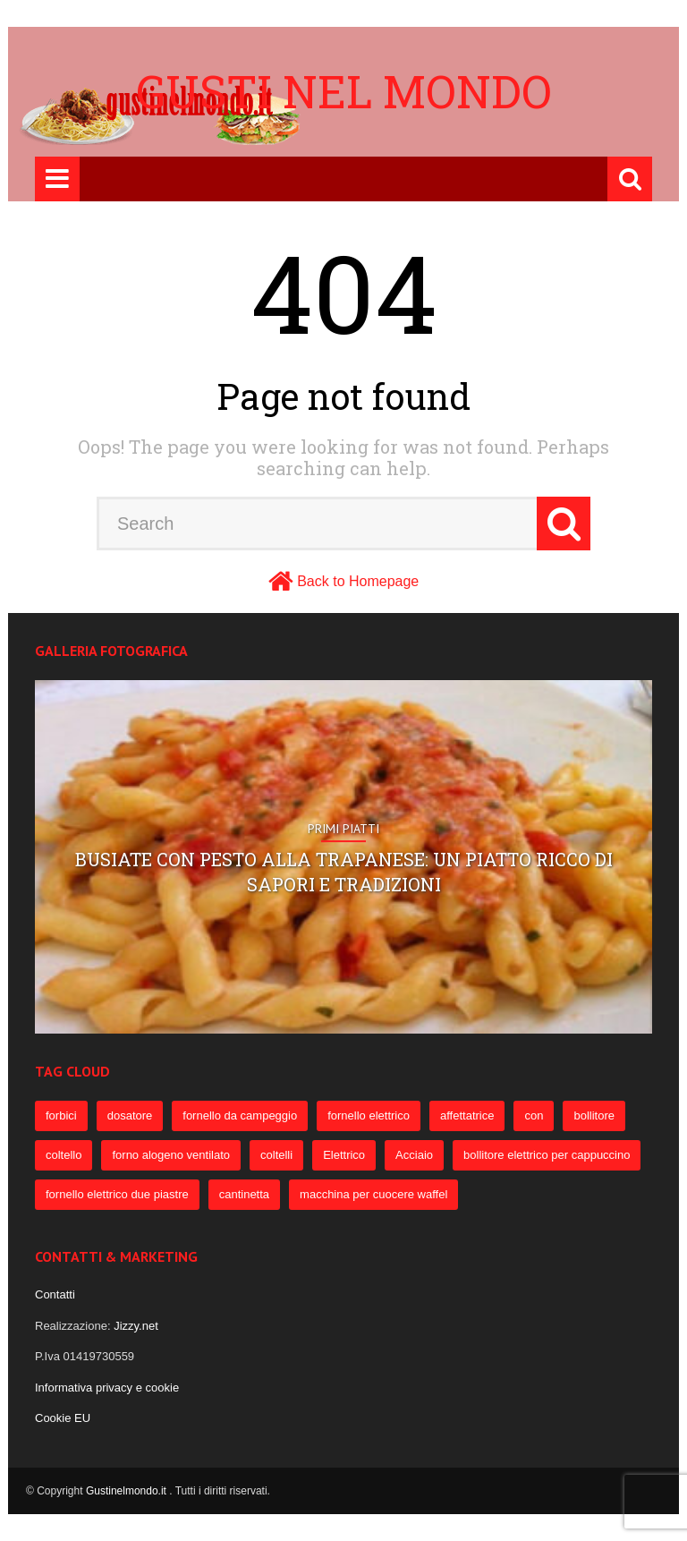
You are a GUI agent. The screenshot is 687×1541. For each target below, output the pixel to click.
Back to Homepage (358, 581)
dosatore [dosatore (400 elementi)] (130, 1115)
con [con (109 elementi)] (533, 1115)
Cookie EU (62, 1418)
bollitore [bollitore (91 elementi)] (594, 1115)
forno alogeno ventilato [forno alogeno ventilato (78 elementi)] (171, 1155)
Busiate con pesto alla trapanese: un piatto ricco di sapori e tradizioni (344, 871)
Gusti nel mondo (344, 91)
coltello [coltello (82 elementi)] (63, 1155)
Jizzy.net (136, 1325)
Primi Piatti (343, 829)
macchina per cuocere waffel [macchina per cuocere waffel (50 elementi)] (373, 1194)
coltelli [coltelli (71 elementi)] (276, 1155)
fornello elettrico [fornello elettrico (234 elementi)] (368, 1115)
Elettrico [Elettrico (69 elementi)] (344, 1155)
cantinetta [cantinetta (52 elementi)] (244, 1194)
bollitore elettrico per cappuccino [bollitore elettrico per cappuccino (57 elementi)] (546, 1155)
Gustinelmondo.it (127, 1491)
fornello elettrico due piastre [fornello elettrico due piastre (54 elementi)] (117, 1194)
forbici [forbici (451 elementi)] (61, 1115)
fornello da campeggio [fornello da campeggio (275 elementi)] (239, 1115)
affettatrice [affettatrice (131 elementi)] (467, 1115)
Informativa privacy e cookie (107, 1387)
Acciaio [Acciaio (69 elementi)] (414, 1155)
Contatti (55, 1294)
